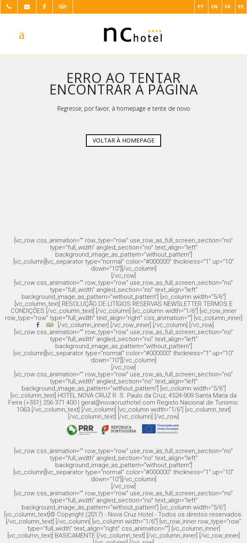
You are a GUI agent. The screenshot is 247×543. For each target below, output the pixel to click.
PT (201, 6)
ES (241, 6)
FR (228, 6)
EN (214, 6)
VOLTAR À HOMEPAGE (123, 140)
